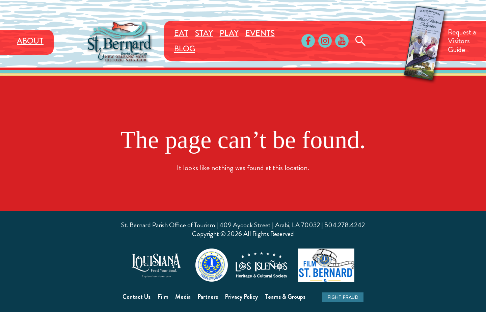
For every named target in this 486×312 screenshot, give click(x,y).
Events (260, 33)
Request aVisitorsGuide (462, 41)
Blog (184, 48)
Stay (204, 33)
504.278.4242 (344, 225)
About (30, 40)
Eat (181, 33)
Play (229, 33)
